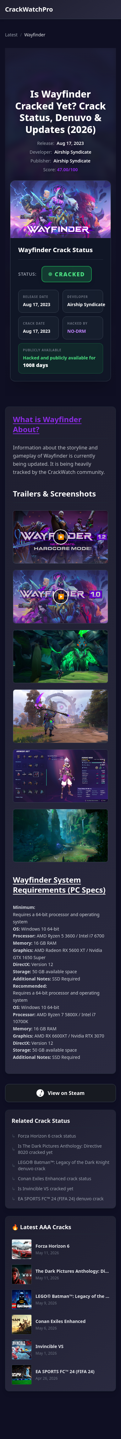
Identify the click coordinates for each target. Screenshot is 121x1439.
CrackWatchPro (29, 9)
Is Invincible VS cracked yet (42, 1189)
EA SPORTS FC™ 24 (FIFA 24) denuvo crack (57, 1199)
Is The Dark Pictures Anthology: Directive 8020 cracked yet (57, 1149)
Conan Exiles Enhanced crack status (51, 1179)
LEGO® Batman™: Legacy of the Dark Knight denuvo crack (60, 1165)
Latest (11, 35)
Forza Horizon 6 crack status (44, 1136)
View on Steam (60, 1093)
